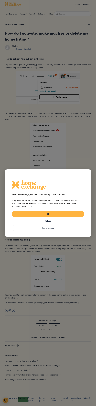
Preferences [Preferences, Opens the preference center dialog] (48, 228)
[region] (48, 203)
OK (48, 214)
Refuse (48, 221)
